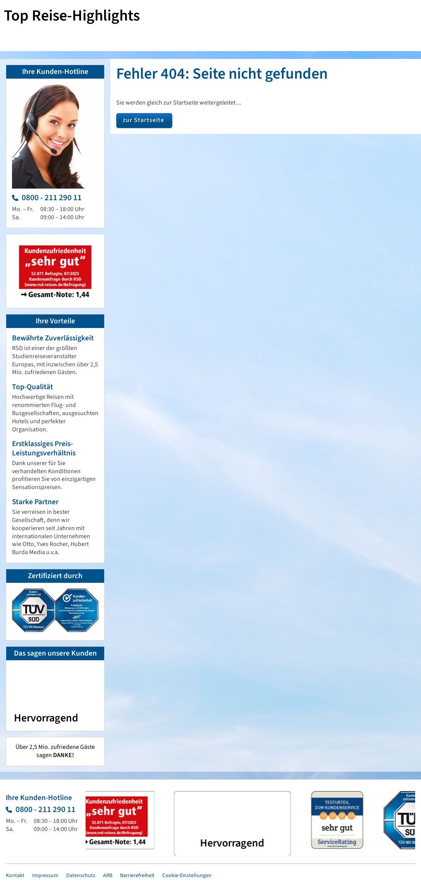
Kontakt (15, 875)
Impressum (45, 875)
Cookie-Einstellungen (186, 875)
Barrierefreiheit (137, 875)
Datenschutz (80, 875)
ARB (107, 875)
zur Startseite (143, 120)
